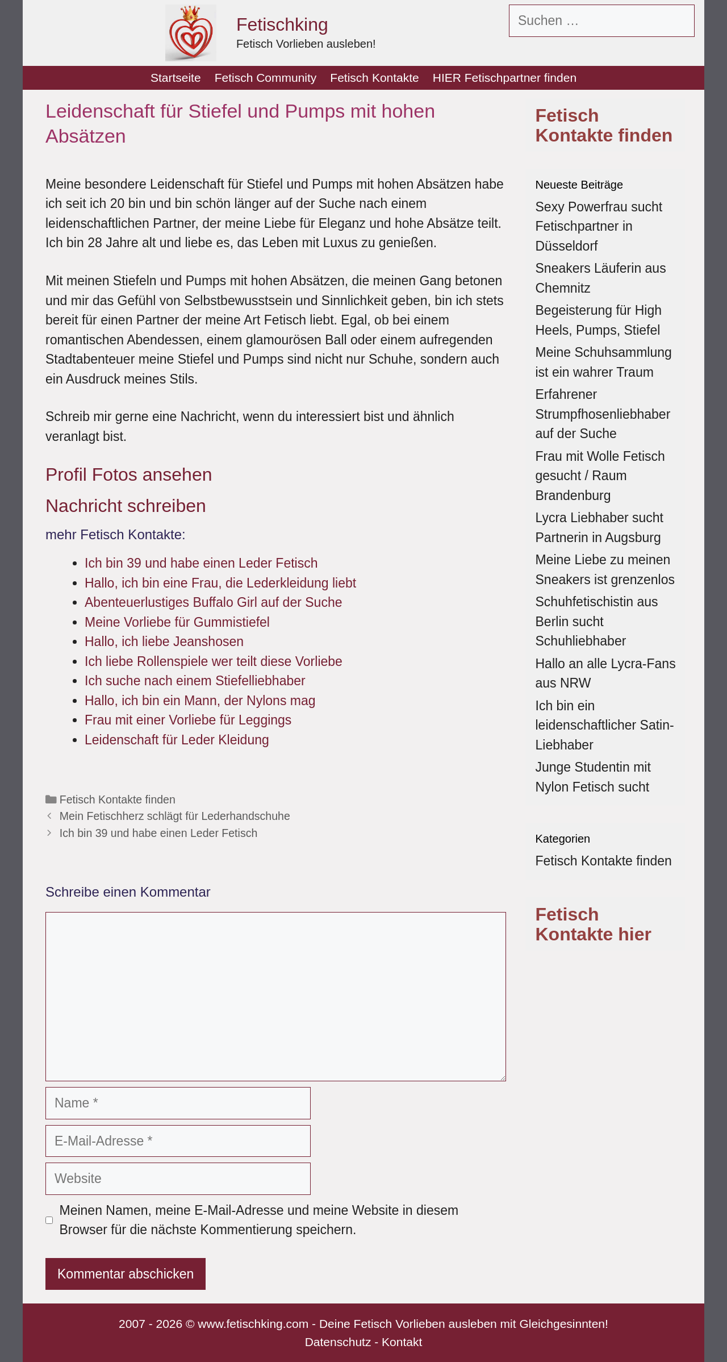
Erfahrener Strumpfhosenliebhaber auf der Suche (603, 414)
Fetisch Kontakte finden (118, 799)
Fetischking (282, 24)
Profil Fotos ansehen (128, 474)
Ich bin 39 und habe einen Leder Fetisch (159, 833)
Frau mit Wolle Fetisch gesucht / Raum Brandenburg (600, 476)
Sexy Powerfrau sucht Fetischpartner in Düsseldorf (599, 226)
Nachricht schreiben (125, 505)
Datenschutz (338, 1341)
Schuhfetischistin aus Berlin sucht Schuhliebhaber (597, 621)
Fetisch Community (266, 77)
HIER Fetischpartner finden (504, 77)
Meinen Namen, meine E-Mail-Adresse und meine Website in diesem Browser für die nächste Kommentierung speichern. (259, 1220)
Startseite (176, 77)
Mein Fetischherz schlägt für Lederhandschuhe (175, 816)
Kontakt (402, 1341)
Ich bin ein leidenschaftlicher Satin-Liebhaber (605, 725)
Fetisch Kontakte (374, 77)
